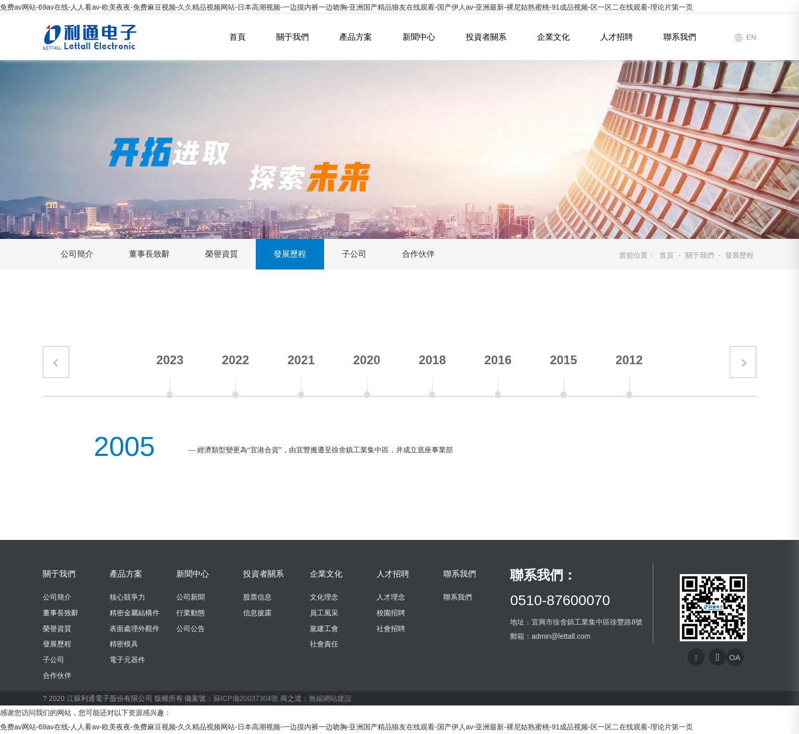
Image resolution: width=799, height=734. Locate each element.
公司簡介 (77, 254)
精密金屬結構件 (134, 613)
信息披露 (257, 613)
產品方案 (355, 37)
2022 (235, 360)
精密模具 (124, 644)
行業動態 (190, 613)
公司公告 (190, 628)
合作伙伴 (418, 254)
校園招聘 (391, 613)
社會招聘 (391, 628)
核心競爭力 (127, 597)
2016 (497, 360)
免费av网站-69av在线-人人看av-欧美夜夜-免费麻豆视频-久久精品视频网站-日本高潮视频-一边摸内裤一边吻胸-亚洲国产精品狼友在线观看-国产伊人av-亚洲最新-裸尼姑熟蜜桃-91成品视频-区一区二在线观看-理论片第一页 (346, 7)
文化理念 (324, 597)
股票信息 (257, 597)
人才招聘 (616, 37)
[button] (56, 362)
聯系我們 (679, 37)
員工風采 (324, 613)
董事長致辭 (149, 254)
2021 (300, 360)
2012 (629, 360)
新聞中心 (419, 37)
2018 (432, 360)
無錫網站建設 (330, 698)
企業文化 (553, 37)
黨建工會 (324, 628)
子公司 (354, 254)
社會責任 (324, 644)
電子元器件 (127, 660)
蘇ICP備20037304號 (246, 698)
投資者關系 (486, 37)
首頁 (237, 37)
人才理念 (391, 597)
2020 (366, 360)
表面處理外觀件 (134, 628)
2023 (169, 360)
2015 (563, 360)
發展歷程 (290, 254)
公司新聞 (190, 597)
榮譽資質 (221, 254)
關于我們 (292, 37)
